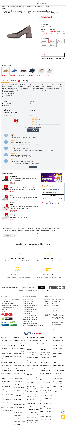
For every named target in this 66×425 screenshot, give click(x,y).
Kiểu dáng (7, 110)
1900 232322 (45, 3)
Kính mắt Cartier (45, 230)
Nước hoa (52, 230)
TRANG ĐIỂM (43, 349)
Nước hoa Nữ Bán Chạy (27, 233)
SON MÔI (42, 337)
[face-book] (50, 287)
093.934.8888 (44, 1)
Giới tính (6, 105)
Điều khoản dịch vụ (27, 313)
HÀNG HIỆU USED (31, 403)
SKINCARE (16, 337)
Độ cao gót (7, 115)
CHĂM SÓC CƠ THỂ (18, 419)
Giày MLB (17, 233)
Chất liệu (6, 101)
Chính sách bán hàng (28, 299)
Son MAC (44, 228)
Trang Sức (20, 230)
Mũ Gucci (38, 228)
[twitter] (60, 287)
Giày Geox (12, 6)
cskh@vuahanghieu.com (57, 308)
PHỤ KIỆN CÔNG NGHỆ (32, 337)
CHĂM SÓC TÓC (31, 386)
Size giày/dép (8, 103)
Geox (8, 6)
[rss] (63, 287)
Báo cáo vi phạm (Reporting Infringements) (33, 325)
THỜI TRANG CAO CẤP (6, 362)
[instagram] (53, 287)
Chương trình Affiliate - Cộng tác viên (9, 305)
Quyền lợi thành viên (27, 321)
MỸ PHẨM (29, 407)
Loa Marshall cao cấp (49, 233)
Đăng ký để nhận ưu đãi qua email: (9, 287)
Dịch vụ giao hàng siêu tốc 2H (30, 317)
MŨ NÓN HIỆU (17, 399)
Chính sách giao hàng (28, 303)
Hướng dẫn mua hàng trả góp (30, 323)
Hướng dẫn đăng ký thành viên (30, 319)
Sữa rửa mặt (16, 228)
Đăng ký (60, 198)
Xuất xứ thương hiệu (10, 112)
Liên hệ (3, 311)
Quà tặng (14, 230)
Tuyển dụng (4, 309)
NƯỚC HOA (29, 349)
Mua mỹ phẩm (6, 230)
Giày (28, 13)
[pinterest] (56, 287)
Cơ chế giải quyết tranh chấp (29, 315)
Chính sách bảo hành (28, 301)
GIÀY (41, 379)
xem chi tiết (57, 189)
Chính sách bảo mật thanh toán (30, 309)
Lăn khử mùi (52, 228)
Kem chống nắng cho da (9, 235)
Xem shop (53, 195)
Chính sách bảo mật (27, 311)
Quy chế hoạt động (5, 301)
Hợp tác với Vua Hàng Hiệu (7, 303)
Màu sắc (6, 108)
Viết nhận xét (33, 130)
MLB (58, 228)
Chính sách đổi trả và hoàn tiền (30, 305)
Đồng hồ (23, 228)
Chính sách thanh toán (28, 307)
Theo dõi (61, 185)
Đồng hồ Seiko (38, 233)
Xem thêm (33, 167)
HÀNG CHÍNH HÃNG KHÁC (57, 361)
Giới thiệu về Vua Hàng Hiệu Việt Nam (10, 299)
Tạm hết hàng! (53, 54)
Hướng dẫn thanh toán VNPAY (8, 307)
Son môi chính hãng (8, 233)
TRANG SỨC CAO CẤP (58, 337)
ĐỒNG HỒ (16, 385)
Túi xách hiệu (30, 228)
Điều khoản (15, 329)
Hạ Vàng (46, 185)
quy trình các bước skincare (32, 230)
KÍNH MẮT (29, 374)
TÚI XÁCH (3, 337)
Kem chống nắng (7, 228)
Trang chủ (3, 6)
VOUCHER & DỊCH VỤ (19, 360)
